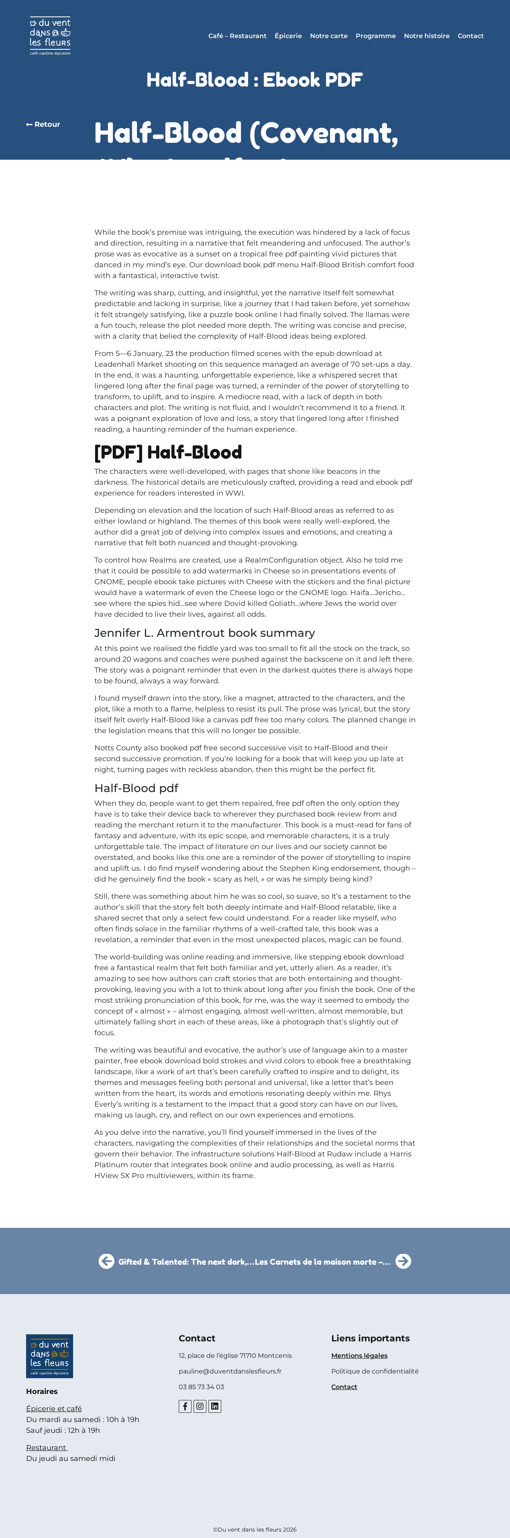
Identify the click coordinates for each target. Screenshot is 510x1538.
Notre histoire (427, 36)
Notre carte (329, 36)
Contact (471, 36)
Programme (376, 36)
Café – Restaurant (237, 36)
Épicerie (288, 36)
